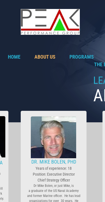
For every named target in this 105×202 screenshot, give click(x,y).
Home (14, 57)
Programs (81, 57)
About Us (44, 57)
